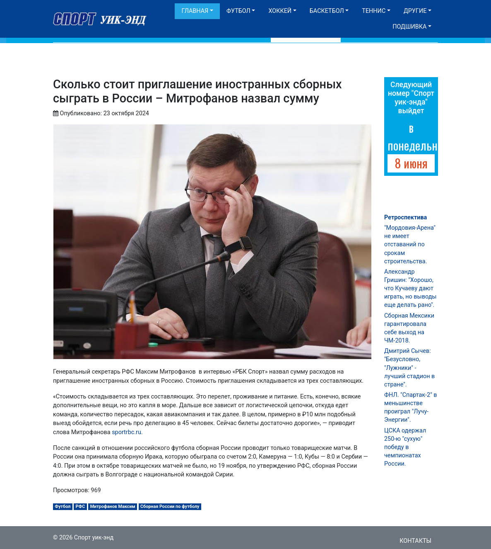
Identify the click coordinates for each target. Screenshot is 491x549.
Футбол (238, 11)
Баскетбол (327, 11)
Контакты (415, 540)
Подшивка (409, 26)
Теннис (373, 11)
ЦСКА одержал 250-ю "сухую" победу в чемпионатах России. (405, 447)
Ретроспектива (405, 217)
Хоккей (279, 11)
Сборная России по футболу (170, 506)
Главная (194, 11)
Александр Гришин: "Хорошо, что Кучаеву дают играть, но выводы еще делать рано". (410, 288)
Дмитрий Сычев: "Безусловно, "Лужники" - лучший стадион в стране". (409, 367)
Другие (415, 11)
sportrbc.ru (126, 432)
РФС (80, 506)
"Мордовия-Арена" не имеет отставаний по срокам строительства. (410, 244)
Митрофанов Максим (112, 506)
